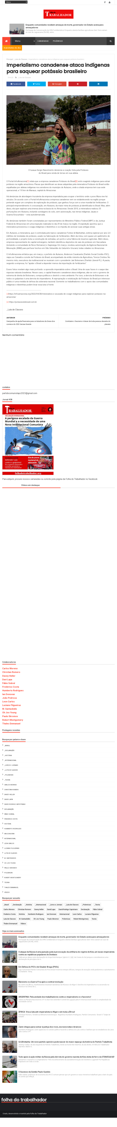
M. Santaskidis (9, 718)
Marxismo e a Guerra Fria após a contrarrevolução (40, 991)
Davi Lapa (7, 689)
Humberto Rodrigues (13, 700)
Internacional (10, 848)
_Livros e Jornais (11, 775)
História (7, 833)
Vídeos (7, 902)
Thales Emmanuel (11, 733)
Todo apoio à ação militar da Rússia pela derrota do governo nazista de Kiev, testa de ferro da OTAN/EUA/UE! (66, 1066)
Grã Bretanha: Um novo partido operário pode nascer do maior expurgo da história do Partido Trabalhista (65, 1051)
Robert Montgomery (12, 729)
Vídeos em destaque (30, 495)
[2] (76, 191)
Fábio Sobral (8, 692)
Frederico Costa (10, 696)
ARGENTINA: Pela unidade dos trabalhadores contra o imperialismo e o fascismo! (54, 1006)
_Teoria (7, 789)
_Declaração (9, 760)
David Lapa (8, 809)
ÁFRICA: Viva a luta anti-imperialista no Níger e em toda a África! (46, 1021)
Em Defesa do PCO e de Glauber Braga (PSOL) (38, 976)
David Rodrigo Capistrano (14, 814)
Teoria (6, 892)
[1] (28, 191)
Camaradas (43, 42)
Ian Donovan (8, 703)
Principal (9, 60)
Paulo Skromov (10, 725)
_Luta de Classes (20, 60)
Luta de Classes (10, 863)
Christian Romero (11, 681)
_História (8, 765)
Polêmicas (58, 42)
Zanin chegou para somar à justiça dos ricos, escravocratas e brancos (49, 1036)
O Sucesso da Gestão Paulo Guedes (34, 1081)
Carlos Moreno (10, 678)
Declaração (9, 819)
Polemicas (8, 882)
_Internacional (10, 770)
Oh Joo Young (9, 722)
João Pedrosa (9, 707)
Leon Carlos (8, 711)
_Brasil (7, 755)
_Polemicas (8, 784)
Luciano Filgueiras (11, 714)
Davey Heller (8, 685)
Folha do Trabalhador (38, 1123)
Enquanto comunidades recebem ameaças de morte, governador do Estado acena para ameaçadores (63, 946)
